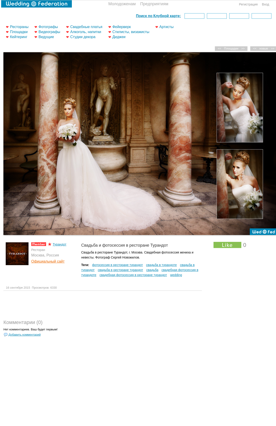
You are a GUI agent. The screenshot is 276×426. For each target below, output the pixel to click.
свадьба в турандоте (161, 265)
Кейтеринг (18, 37)
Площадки (19, 32)
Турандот (59, 244)
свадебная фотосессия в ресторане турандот (133, 275)
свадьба (152, 270)
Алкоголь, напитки (85, 32)
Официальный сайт (48, 261)
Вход (265, 4)
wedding (176, 275)
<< (255, 48)
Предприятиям (154, 4)
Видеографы (49, 32)
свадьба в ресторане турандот (120, 270)
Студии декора (82, 37)
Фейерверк (121, 27)
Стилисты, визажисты (130, 32)
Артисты (166, 27)
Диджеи (119, 37)
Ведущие (46, 37)
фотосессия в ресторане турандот (117, 265)
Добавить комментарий (24, 334)
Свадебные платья (86, 27)
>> (243, 48)
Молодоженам (122, 4)
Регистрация (248, 4)
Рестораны (19, 27)
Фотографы (48, 27)
